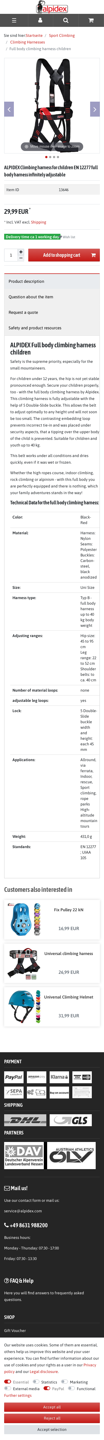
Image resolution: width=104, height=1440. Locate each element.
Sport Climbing (61, 35)
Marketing (79, 1382)
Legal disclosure (44, 1371)
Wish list (67, 237)
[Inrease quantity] (20, 252)
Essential (21, 1382)
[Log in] (40, 20)
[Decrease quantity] (20, 258)
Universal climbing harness (68, 953)
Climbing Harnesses (27, 42)
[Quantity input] (10, 255)
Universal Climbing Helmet (68, 997)
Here (8, 1293)
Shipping (38, 222)
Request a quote (23, 312)
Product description (26, 281)
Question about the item (31, 296)
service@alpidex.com (23, 1211)
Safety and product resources (35, 327)
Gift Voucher (15, 1330)
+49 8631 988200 (29, 1225)
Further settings (18, 1395)
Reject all (52, 1418)
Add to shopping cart (69, 255)
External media (26, 1389)
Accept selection (52, 1429)
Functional (86, 1389)
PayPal (58, 1389)
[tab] (52, 281)
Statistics (49, 1382)
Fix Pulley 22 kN (68, 909)
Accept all (52, 1407)
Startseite (34, 35)
